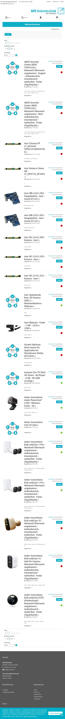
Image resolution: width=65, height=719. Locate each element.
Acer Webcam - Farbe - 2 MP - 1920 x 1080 (34, 325)
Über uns (36, 692)
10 (7, 49)
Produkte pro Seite (9, 46)
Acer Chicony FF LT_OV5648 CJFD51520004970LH (34, 147)
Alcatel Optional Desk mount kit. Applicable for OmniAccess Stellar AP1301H (34, 350)
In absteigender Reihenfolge (16, 55)
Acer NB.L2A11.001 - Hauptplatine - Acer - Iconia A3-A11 (34, 196)
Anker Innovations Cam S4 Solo (33, 424)
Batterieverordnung (8, 692)
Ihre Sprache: (4, 3)
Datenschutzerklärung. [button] (30, 716)
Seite (5, 40)
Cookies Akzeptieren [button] (55, 713)
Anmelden (49, 1)
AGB (35, 690)
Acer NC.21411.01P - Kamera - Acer (34, 258)
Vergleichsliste (55, 29)
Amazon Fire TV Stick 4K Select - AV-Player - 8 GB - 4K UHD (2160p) (34, 376)
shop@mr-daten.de (9, 669)
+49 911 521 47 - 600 (26, 1)
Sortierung (7, 52)
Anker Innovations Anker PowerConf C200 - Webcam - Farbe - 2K (33, 401)
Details (59, 66)
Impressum (37, 699)
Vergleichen (27, 95)
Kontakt (62, 1)
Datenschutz (37, 694)
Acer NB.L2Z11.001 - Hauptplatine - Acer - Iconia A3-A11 (34, 218)
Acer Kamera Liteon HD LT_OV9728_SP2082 (34, 171)
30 (12, 49)
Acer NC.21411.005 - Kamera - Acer (34, 239)
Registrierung (55, 1)
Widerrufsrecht (38, 696)
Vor (18, 43)
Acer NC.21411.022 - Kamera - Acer (34, 277)
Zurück (5, 43)
